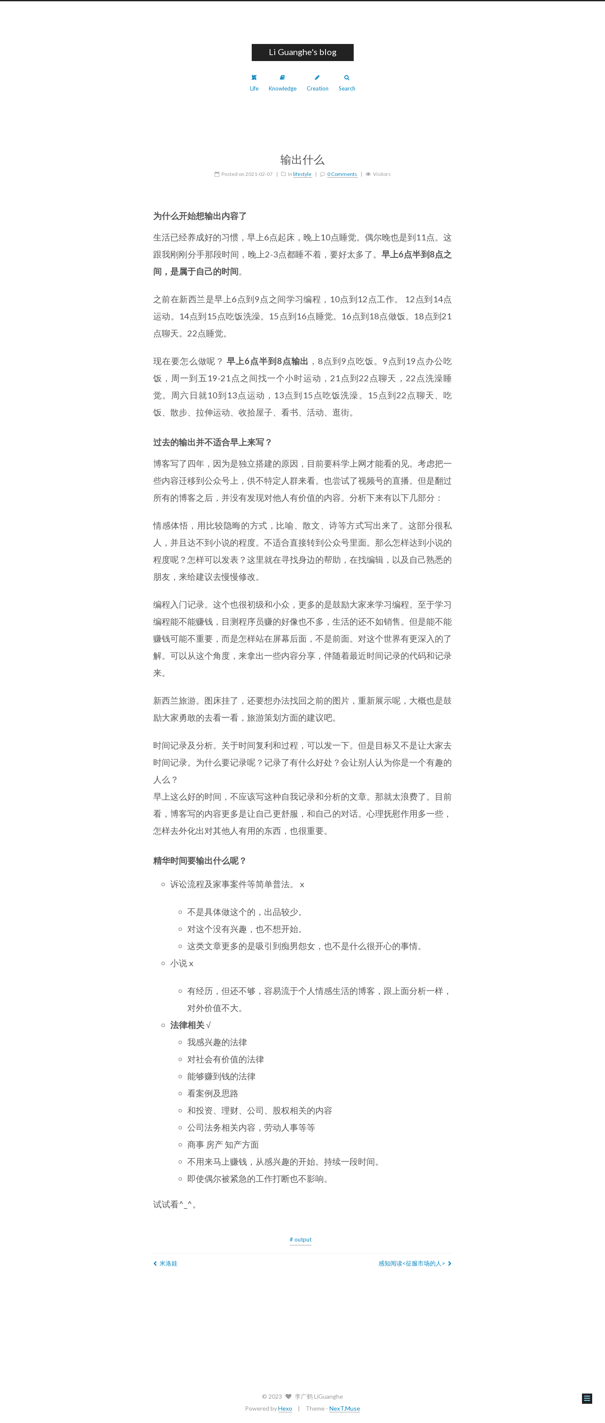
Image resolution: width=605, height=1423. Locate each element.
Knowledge (283, 83)
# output (300, 1239)
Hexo (285, 1408)
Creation (318, 83)
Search (347, 83)
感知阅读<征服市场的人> (415, 1263)
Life (254, 83)
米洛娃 (165, 1263)
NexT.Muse (344, 1408)
